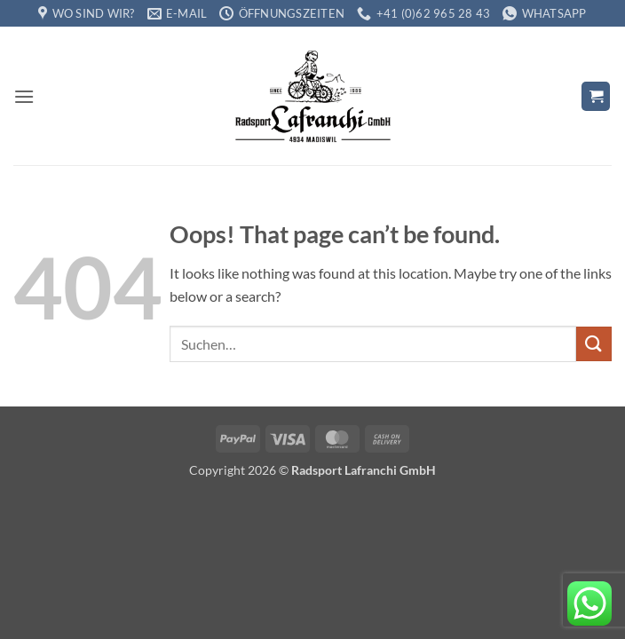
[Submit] (594, 344)
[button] (24, 96)
